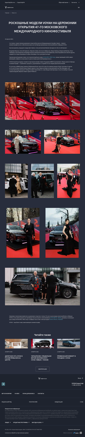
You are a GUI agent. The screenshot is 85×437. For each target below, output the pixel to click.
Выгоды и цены (37, 422)
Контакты (41, 393)
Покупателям (33, 402)
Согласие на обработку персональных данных (17, 433)
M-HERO (17, 393)
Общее (7, 422)
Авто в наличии (6, 393)
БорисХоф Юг (21, 2)
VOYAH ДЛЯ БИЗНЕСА (28, 393)
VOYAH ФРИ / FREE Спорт (49, 57)
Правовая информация (74, 429)
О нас (81, 402)
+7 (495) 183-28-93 (76, 385)
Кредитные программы (20, 422)
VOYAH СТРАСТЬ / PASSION (56, 319)
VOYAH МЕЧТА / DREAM (55, 318)
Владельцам (59, 402)
